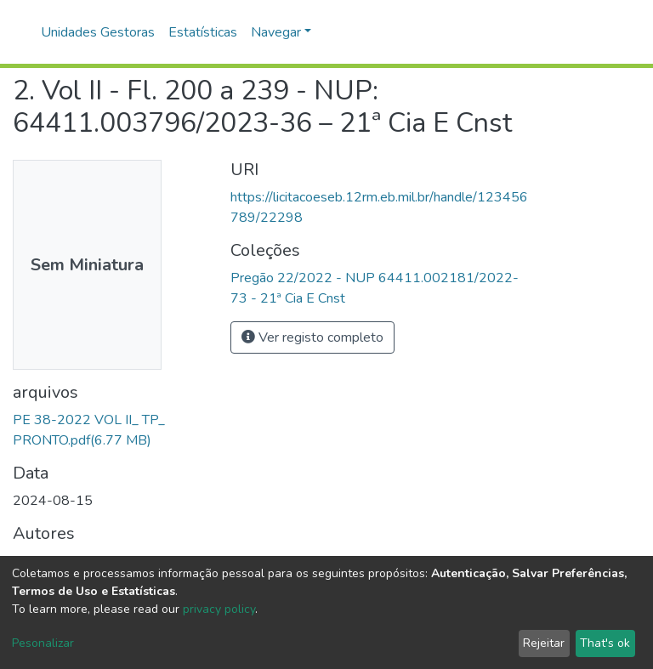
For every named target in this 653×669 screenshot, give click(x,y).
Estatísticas (202, 32)
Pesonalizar (43, 643)
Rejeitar (544, 643)
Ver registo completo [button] (312, 337)
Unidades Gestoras (98, 32)
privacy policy (219, 609)
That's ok (605, 643)
